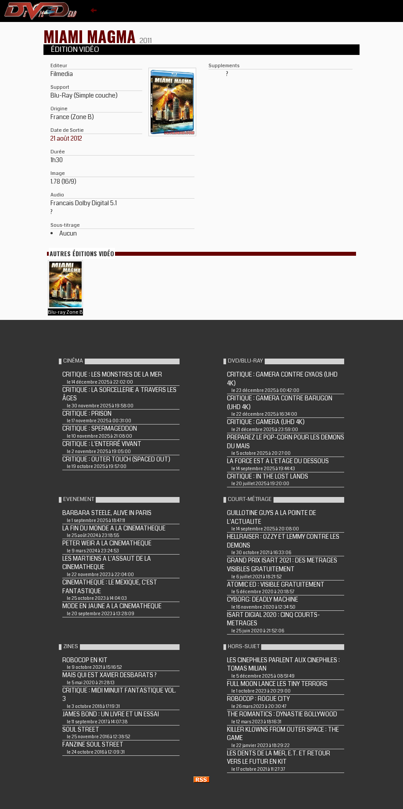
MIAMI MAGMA (91, 35)
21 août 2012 (66, 138)
